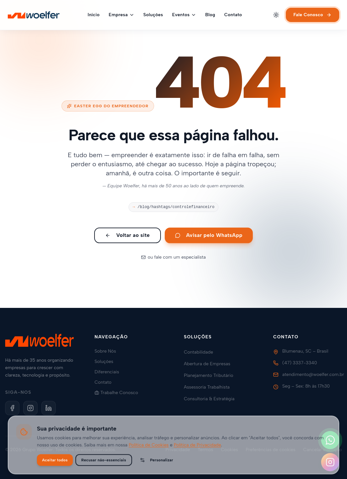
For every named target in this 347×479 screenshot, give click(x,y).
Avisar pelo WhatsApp (208, 237)
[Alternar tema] (276, 15)
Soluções (153, 15)
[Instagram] (30, 408)
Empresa (121, 15)
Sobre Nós (108, 351)
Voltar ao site (127, 237)
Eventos (184, 15)
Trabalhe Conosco (119, 392)
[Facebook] (12, 408)
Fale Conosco (312, 15)
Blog (210, 15)
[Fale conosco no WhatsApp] (330, 440)
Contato (233, 15)
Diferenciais (109, 372)
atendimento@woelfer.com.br (313, 374)
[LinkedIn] (48, 408)
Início (94, 15)
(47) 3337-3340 (299, 363)
